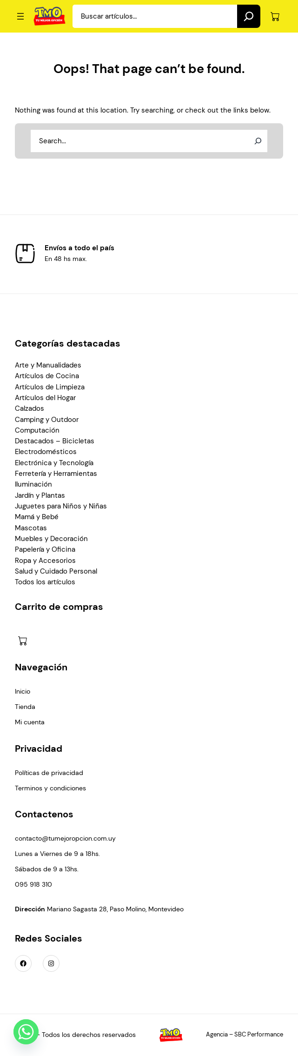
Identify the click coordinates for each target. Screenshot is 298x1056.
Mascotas (31, 528)
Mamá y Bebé (37, 517)
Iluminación (33, 484)
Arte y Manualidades (48, 365)
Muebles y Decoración (51, 539)
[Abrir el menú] (20, 16)
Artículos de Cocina (47, 376)
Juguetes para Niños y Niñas (61, 506)
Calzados (29, 408)
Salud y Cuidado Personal (56, 571)
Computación (37, 430)
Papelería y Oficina (45, 549)
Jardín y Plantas (40, 495)
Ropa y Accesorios (45, 560)
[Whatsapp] (26, 1031)
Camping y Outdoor (47, 419)
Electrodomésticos (46, 452)
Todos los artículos (45, 582)
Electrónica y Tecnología (54, 463)
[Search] (248, 16)
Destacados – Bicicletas (54, 441)
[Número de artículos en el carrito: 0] (275, 16)
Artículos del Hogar (45, 398)
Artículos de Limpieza (50, 387)
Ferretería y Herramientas (56, 473)
